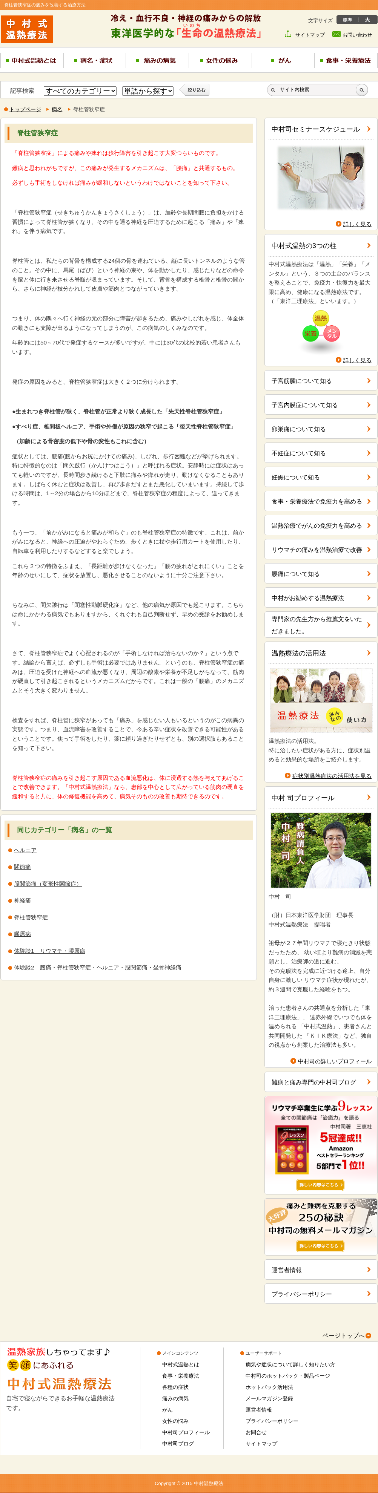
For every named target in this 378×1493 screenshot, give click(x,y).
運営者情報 (287, 1270)
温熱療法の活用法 (299, 653)
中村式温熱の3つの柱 (304, 246)
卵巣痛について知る (299, 429)
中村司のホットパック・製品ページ (288, 1376)
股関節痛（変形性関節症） (48, 883)
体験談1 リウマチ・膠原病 (49, 951)
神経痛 (22, 900)
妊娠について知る (296, 477)
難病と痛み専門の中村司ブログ (314, 1082)
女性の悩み (175, 1421)
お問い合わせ (357, 35)
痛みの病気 (175, 1398)
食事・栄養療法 (180, 1376)
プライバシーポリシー (302, 1294)
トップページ (25, 109)
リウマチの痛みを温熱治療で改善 (317, 550)
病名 (57, 109)
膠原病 (22, 934)
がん (167, 1410)
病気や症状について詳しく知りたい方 (290, 1364)
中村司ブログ (178, 1444)
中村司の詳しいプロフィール (335, 1061)
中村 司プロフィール (303, 798)
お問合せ (256, 1432)
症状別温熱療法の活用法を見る (332, 776)
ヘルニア (25, 850)
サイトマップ (310, 35)
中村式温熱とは (180, 1364)
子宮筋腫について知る (302, 381)
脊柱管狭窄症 (31, 917)
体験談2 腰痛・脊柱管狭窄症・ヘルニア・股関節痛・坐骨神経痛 (97, 967)
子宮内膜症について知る (305, 405)
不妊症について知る (299, 453)
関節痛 (22, 867)
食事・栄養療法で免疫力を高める (317, 501)
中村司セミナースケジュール (316, 129)
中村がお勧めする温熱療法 (308, 598)
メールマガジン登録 (269, 1398)
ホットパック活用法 (269, 1387)
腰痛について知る (296, 574)
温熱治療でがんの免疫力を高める (317, 525)
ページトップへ (344, 1335)
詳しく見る (357, 224)
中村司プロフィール (186, 1432)
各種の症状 (175, 1387)
